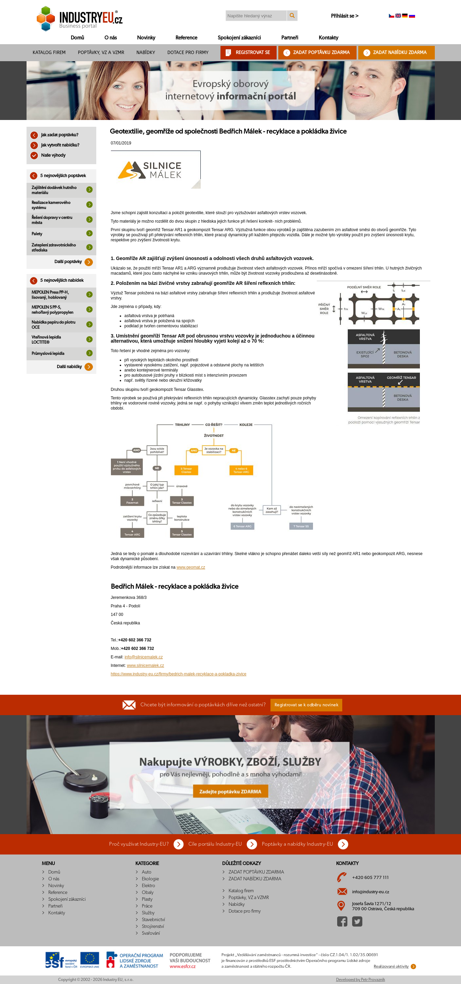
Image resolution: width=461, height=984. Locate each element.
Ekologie (150, 879)
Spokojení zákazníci (239, 37)
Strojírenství (153, 926)
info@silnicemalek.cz (144, 657)
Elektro (148, 885)
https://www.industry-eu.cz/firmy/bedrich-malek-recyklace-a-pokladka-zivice (179, 674)
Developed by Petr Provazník (360, 980)
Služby (148, 913)
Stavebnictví (153, 919)
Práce (147, 906)
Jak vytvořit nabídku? (54, 145)
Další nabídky (76, 367)
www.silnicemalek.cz (145, 665)
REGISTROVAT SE (253, 52)
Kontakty (328, 37)
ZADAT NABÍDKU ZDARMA (400, 52)
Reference (186, 37)
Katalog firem (49, 52)
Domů (77, 37)
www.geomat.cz (191, 567)
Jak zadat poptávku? (54, 135)
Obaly (147, 892)
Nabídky (145, 52)
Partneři (289, 37)
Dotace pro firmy (188, 52)
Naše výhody (47, 155)
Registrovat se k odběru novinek (307, 705)
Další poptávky (75, 262)
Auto (146, 872)
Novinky (146, 37)
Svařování (151, 933)
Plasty (147, 899)
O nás (110, 37)
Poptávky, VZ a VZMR (101, 52)
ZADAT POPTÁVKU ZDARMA (321, 52)
